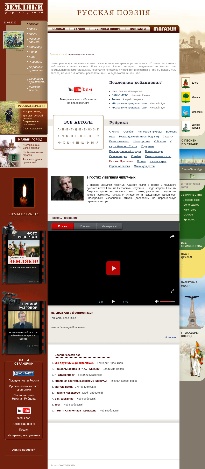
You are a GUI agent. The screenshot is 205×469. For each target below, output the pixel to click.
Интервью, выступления (24, 435)
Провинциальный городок (125, 151)
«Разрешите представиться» (130, 103)
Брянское (189, 219)
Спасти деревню (32, 128)
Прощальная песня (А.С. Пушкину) (78, 368)
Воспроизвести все (67, 354)
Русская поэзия (58, 54)
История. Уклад (32, 111)
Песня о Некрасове (67, 392)
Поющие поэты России (23, 380)
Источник (170, 337)
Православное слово (158, 156)
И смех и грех (158, 161)
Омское (188, 214)
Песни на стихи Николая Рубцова (23, 397)
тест (115, 91)
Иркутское (190, 209)
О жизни (114, 131)
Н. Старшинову (65, 374)
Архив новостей (23, 449)
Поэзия (24, 429)
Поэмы (141, 161)
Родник (116, 99)
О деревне (147, 146)
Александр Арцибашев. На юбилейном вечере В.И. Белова (23, 335)
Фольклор (23, 418)
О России (160, 141)
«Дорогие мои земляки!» (23, 267)
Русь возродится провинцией (32, 161)
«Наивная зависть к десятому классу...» (81, 380)
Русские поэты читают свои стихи (23, 388)
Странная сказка (119, 166)
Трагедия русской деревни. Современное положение (33, 120)
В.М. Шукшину (64, 398)
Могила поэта (64, 386)
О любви (128, 131)
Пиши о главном (119, 141)
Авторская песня (24, 423)
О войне (136, 156)
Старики (168, 136)
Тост (58, 404)
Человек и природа (150, 131)
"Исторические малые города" (31, 146)
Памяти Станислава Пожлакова (76, 410)
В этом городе (154, 151)
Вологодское (191, 204)
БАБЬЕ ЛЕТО (120, 95)
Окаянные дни (118, 156)
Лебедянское (192, 199)
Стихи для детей (144, 166)
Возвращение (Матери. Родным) (139, 136)
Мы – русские (141, 141)
